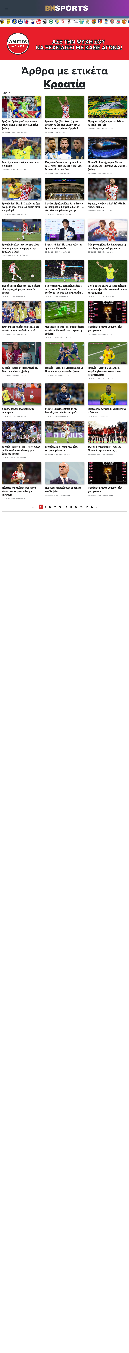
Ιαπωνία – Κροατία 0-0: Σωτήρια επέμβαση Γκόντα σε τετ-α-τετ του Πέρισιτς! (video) (104, 371)
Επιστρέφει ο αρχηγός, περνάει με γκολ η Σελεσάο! (107, 411)
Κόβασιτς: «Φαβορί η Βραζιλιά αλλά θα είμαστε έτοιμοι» (107, 205)
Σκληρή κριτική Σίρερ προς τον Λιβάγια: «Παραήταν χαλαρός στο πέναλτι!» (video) (21, 289)
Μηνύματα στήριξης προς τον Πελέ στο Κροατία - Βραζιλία (106, 123)
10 (50, 507)
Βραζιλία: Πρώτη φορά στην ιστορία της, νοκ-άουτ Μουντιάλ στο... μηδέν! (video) (20, 125)
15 (76, 507)
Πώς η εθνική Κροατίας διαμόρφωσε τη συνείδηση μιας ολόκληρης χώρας (107, 246)
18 (92, 507)
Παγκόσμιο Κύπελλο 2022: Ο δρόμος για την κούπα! (105, 328)
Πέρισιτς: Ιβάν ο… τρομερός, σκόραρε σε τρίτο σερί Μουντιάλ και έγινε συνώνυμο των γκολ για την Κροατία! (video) (63, 289)
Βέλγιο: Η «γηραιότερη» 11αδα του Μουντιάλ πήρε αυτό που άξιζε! (104, 448)
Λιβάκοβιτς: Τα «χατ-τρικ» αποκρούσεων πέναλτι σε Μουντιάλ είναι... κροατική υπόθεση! (64, 330)
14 (71, 507)
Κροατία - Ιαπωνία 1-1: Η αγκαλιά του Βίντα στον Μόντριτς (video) (20, 369)
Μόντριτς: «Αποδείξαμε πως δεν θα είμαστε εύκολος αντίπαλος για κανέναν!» (19, 491)
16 (81, 507)
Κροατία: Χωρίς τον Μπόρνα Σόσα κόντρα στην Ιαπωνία (61, 448)
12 (60, 507)
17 (87, 507)
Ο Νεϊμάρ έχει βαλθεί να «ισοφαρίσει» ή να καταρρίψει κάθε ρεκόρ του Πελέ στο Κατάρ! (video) (107, 289)
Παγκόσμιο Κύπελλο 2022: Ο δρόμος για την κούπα (105, 489)
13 (66, 507)
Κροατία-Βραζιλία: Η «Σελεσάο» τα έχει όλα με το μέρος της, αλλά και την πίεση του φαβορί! (21, 207)
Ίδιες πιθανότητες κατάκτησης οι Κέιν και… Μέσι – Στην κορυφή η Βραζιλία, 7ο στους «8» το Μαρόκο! (63, 166)
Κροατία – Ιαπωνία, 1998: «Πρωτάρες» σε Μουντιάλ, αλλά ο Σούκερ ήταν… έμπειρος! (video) (21, 450)
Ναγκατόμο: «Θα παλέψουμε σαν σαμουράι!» (18, 411)
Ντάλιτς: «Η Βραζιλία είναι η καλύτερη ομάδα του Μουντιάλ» (63, 246)
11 (55, 507)
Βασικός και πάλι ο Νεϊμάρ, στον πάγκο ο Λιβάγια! (21, 164)
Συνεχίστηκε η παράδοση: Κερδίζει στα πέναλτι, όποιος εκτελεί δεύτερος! (20, 328)
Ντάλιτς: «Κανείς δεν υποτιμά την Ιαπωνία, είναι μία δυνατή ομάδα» (61, 411)
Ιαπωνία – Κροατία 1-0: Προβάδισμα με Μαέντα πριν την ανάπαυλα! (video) (64, 369)
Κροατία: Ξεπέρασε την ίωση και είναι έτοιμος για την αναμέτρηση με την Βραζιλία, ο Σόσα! (20, 248)
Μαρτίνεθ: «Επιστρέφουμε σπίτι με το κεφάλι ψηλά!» (63, 489)
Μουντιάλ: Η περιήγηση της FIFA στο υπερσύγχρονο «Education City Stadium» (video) (107, 166)
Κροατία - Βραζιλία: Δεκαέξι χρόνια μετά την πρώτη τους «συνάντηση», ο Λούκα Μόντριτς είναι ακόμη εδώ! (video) (63, 125)
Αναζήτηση (125, 9)
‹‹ (32, 507)
